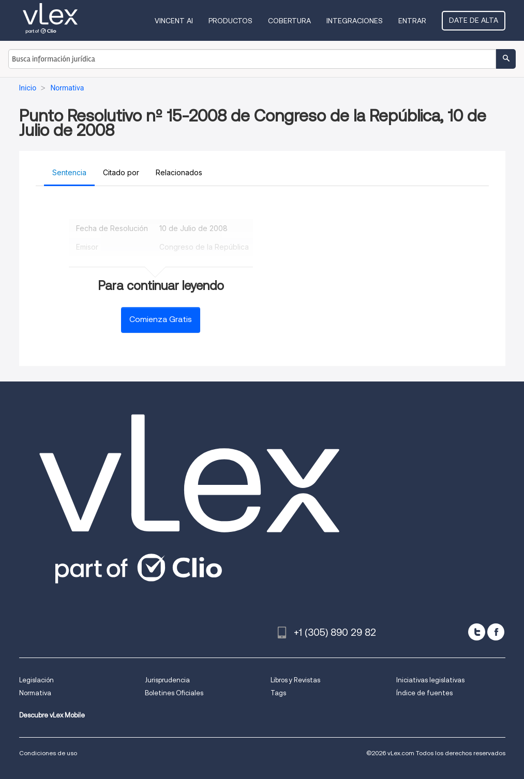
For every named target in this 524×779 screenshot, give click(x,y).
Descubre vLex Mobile (52, 715)
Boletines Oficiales (174, 693)
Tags (278, 693)
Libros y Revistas (295, 680)
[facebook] (495, 631)
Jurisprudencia (167, 680)
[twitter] (476, 631)
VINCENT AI (174, 21)
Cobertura (289, 21)
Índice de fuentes (424, 693)
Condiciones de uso (48, 753)
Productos (230, 21)
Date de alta (473, 20)
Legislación (36, 680)
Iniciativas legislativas (430, 680)
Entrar (412, 21)
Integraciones (354, 21)
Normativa (35, 693)
